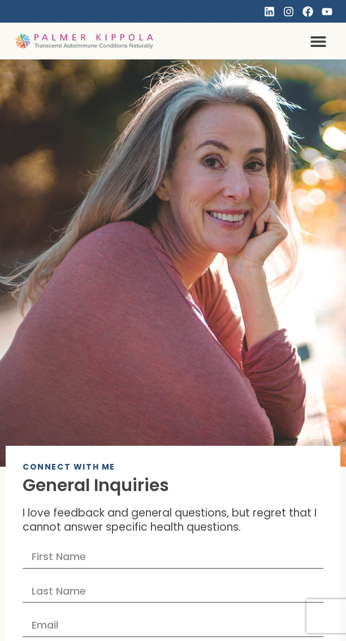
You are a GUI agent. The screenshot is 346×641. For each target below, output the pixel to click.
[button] (318, 41)
